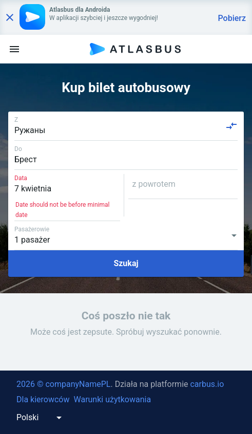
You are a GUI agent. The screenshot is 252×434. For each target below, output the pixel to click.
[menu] (14, 49)
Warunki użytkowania (112, 399)
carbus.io (207, 384)
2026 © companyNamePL (63, 384)
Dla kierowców (42, 399)
